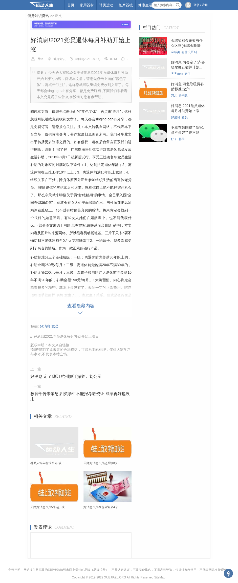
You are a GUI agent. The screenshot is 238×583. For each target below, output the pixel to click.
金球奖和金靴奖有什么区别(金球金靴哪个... (187, 45)
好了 (174, 139)
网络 (40, 59)
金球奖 (175, 52)
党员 (54, 326)
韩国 (182, 139)
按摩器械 (126, 5)
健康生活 (145, 5)
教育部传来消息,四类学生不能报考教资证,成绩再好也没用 (80, 396)
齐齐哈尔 (177, 74)
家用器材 (87, 5)
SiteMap (159, 577)
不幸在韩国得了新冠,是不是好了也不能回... (187, 132)
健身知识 (59, 59)
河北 (174, 95)
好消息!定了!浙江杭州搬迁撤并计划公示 (65, 376)
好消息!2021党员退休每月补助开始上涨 (64, 336)
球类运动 (106, 5)
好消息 (45, 326)
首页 (70, 5)
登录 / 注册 (200, 5)
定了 (188, 74)
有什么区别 (189, 52)
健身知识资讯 (38, 16)
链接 (65, 345)
